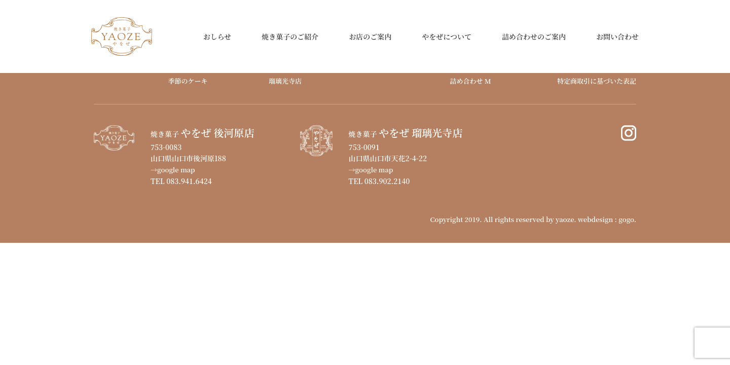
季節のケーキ (187, 81)
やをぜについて (446, 36)
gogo (626, 219)
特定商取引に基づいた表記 (596, 81)
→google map (173, 169)
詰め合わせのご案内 (534, 36)
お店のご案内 (370, 36)
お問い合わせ (617, 36)
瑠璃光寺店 (285, 81)
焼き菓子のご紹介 (290, 36)
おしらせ (217, 36)
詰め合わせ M (470, 81)
